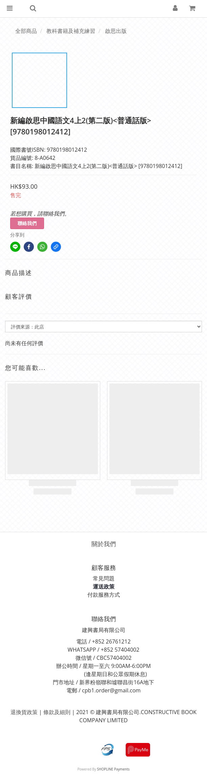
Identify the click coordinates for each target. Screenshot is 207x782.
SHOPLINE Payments (113, 769)
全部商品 (26, 31)
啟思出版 (116, 31)
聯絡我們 (27, 223)
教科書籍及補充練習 (70, 31)
